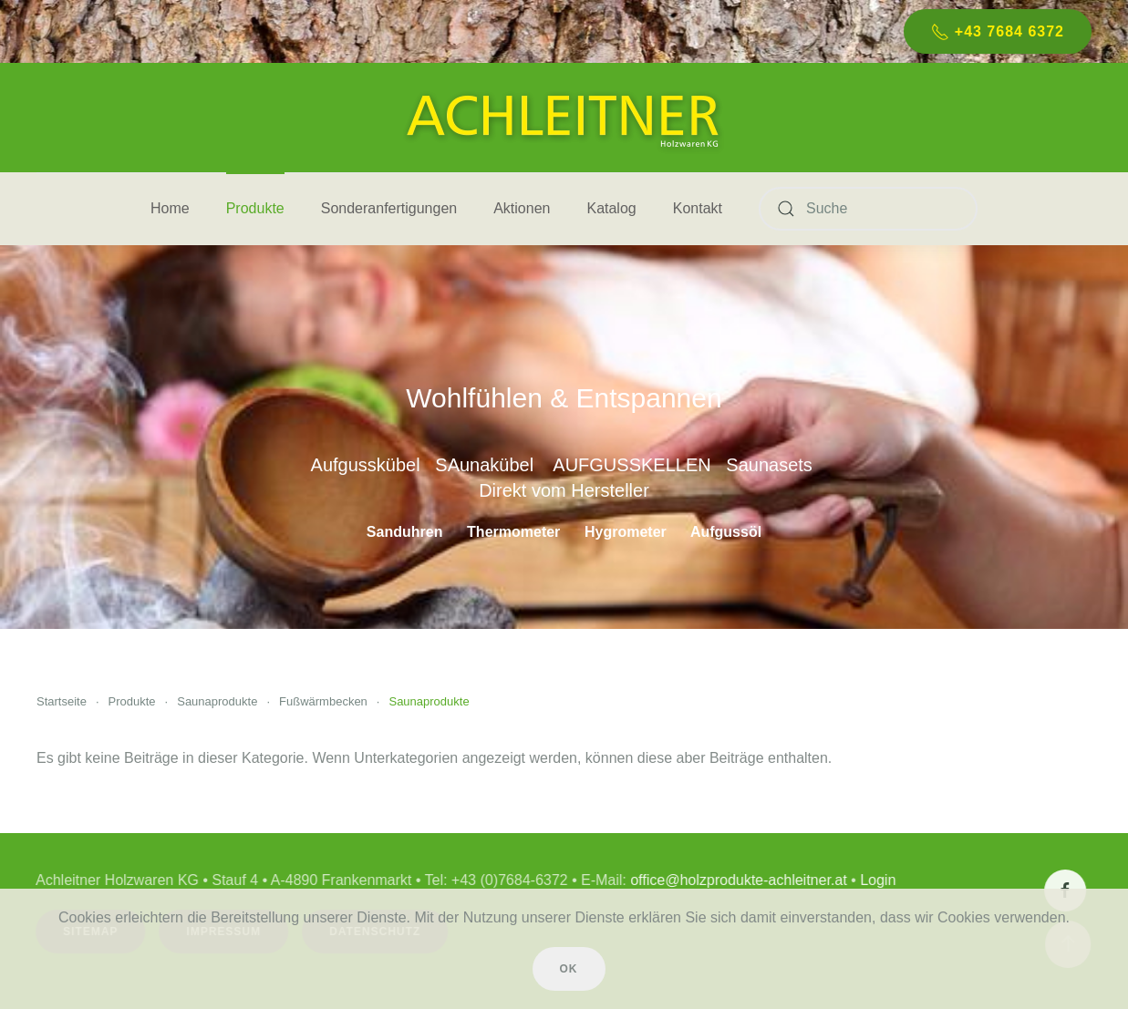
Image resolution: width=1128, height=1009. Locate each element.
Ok (569, 969)
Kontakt (697, 208)
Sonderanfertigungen (389, 208)
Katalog (611, 208)
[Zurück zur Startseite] (564, 117)
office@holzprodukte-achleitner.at (736, 880)
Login (876, 880)
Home (170, 208)
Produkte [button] (255, 208)
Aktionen (521, 208)
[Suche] (868, 209)
